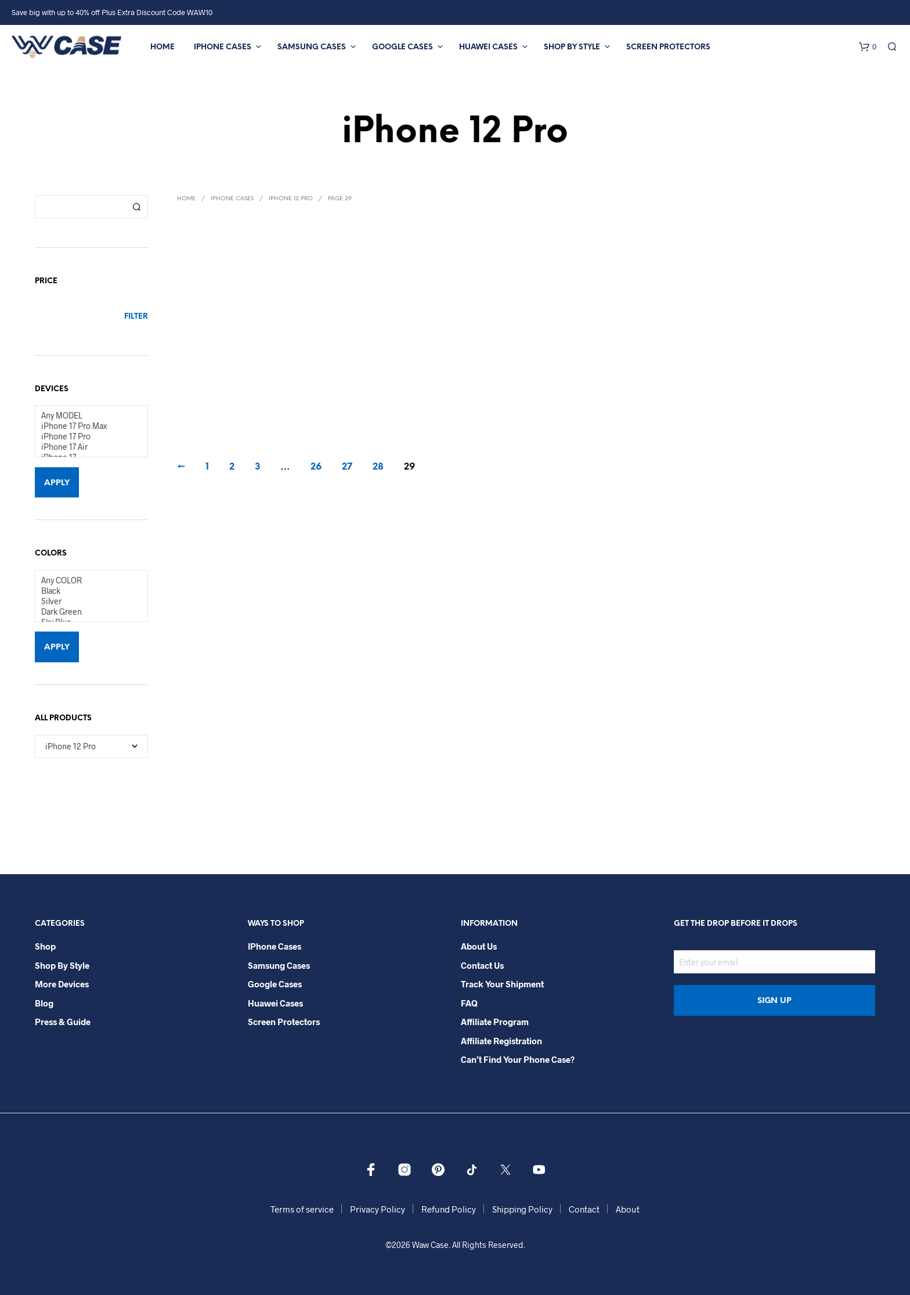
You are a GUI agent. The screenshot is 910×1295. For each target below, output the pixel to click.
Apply (57, 483)
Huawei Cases (488, 47)
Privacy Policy (377, 1209)
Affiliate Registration (501, 1041)
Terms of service (302, 1209)
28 (378, 467)
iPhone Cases (222, 47)
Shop (45, 946)
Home (162, 47)
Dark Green (86, 612)
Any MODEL (86, 415)
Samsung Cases (311, 47)
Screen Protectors (668, 47)
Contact (584, 1209)
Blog (44, 1003)
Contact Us (482, 965)
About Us (479, 946)
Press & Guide (63, 1021)
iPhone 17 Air (86, 447)
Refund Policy (448, 1209)
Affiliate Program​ (495, 1021)
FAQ (469, 1003)
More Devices (62, 984)
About (628, 1209)
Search (136, 206)
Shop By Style (572, 47)
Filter (136, 316)
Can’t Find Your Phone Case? (518, 1059)
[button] (867, 47)
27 (347, 467)
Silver (86, 601)
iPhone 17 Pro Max (86, 426)
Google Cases (402, 47)
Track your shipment (502, 984)
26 (316, 467)
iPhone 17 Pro (86, 436)
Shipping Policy (522, 1209)
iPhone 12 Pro (291, 199)
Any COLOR (86, 580)
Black (86, 591)
